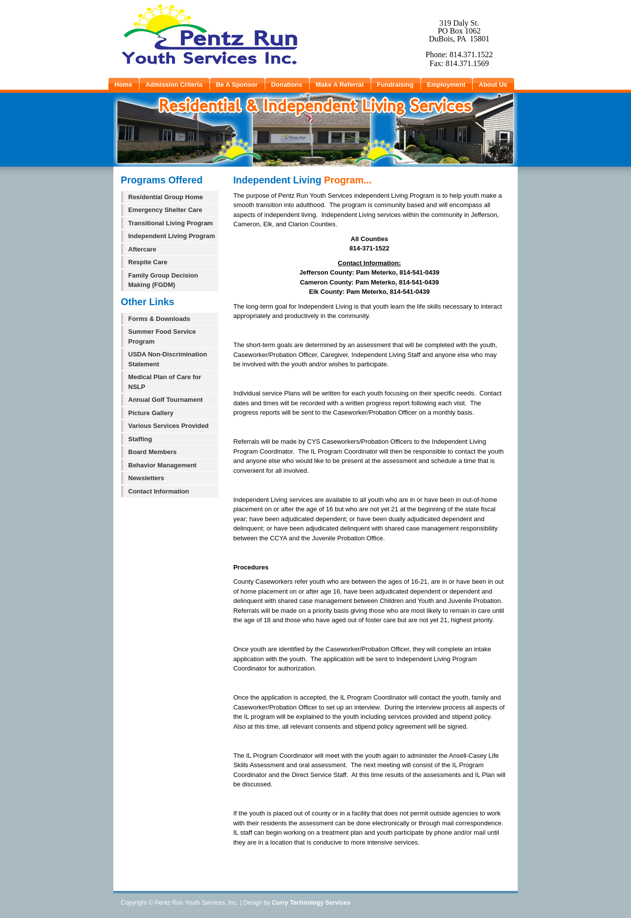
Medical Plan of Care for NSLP (164, 381)
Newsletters (146, 478)
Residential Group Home (165, 197)
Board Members (152, 452)
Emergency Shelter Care (165, 209)
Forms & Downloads (159, 318)
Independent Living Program (171, 236)
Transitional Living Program (170, 223)
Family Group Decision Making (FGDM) (163, 280)
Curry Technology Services (311, 902)
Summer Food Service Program (162, 336)
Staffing (140, 439)
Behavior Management (162, 465)
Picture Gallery (151, 413)
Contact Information (158, 491)
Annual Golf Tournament (165, 399)
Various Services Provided (168, 425)
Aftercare (142, 249)
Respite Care (147, 262)
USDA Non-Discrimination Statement (167, 359)
